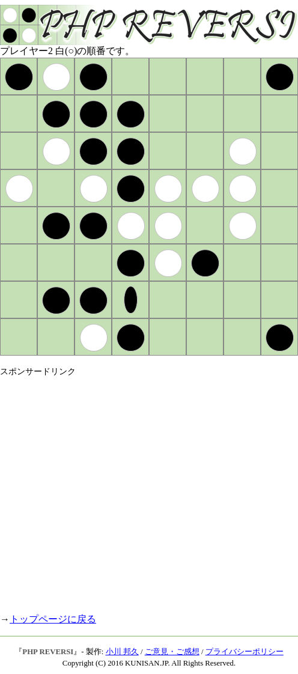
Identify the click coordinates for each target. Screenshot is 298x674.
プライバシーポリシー (244, 652)
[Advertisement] (112, 490)
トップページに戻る (53, 619)
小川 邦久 (122, 652)
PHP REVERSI (47, 652)
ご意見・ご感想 (172, 652)
